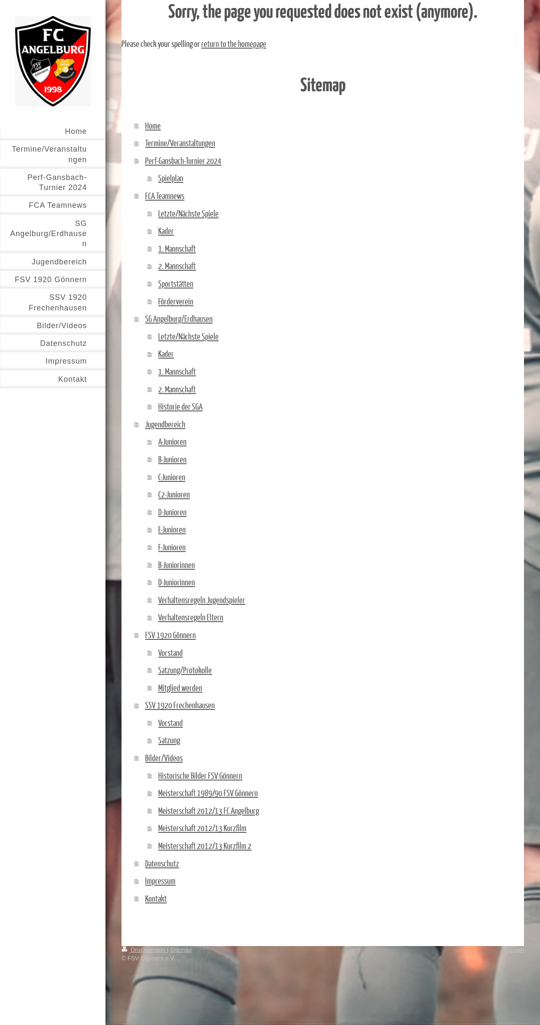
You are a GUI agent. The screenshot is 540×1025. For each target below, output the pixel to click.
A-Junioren (172, 441)
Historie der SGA (180, 406)
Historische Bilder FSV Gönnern (200, 775)
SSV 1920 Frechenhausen (180, 705)
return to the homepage (233, 43)
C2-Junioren (174, 494)
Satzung (169, 740)
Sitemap (181, 949)
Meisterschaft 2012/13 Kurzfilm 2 (204, 845)
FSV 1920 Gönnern (170, 635)
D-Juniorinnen (176, 582)
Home (153, 125)
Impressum (160, 880)
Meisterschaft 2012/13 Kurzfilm (202, 828)
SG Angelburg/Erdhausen (179, 318)
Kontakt (156, 898)
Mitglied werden (180, 687)
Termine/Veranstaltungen (180, 143)
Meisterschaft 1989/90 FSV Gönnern (208, 793)
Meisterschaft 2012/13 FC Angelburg (208, 810)
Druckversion (144, 949)
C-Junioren (171, 477)
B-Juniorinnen (176, 565)
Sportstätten (175, 283)
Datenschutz (162, 863)
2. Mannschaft (177, 266)
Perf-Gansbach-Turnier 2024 (183, 160)
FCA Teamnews (164, 195)
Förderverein (175, 301)
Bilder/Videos (164, 758)
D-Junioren (172, 512)
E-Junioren (172, 529)
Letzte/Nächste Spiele (188, 213)
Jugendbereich (165, 424)
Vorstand (170, 652)
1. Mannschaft (177, 248)
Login (517, 949)
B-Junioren (172, 459)
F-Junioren (172, 547)
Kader (166, 231)
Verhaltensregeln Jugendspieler (201, 600)
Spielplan (170, 178)
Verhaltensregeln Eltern (190, 617)
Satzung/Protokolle (185, 670)
